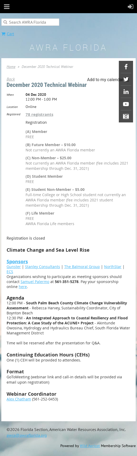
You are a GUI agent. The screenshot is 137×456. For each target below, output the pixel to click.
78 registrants (39, 114)
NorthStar (112, 266)
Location (12, 107)
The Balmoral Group (82, 266)
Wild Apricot (90, 445)
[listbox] (108, 79)
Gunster (14, 266)
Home (11, 66)
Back (11, 79)
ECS (10, 271)
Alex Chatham (19, 399)
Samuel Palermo (35, 281)
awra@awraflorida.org (27, 435)
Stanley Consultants (42, 266)
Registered (13, 114)
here (23, 286)
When (10, 95)
